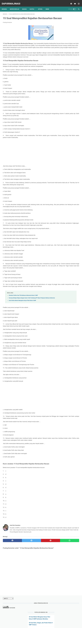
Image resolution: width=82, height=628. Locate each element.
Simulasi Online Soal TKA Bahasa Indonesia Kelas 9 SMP (23, 314)
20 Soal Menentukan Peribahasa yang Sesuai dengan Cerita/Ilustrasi (68, 68)
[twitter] (22, 567)
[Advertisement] (28, 162)
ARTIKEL (41, 6)
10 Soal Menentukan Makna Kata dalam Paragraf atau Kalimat (69, 47)
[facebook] (70, 2)
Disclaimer (47, 622)
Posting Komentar (7, 25)
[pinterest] (34, 567)
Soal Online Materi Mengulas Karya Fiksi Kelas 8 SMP (22, 321)
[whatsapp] (47, 567)
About (27, 622)
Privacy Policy (40, 622)
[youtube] (73, 2)
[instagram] (77, 2)
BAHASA (25, 6)
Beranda (5, 6)
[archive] (64, 13)
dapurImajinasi (12, 2)
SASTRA (33, 6)
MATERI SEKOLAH (15, 6)
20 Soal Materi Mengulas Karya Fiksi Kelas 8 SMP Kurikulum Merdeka (68, 33)
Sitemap (54, 622)
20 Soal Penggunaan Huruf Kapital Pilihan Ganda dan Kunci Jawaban (68, 61)
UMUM (48, 6)
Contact (33, 622)
